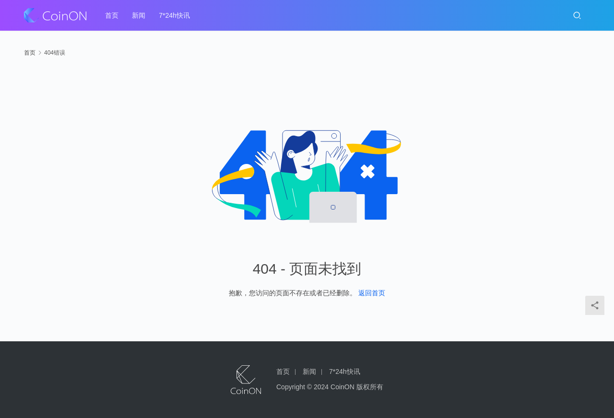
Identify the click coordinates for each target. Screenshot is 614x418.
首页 (111, 15)
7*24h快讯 (174, 15)
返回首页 (371, 293)
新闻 (138, 15)
